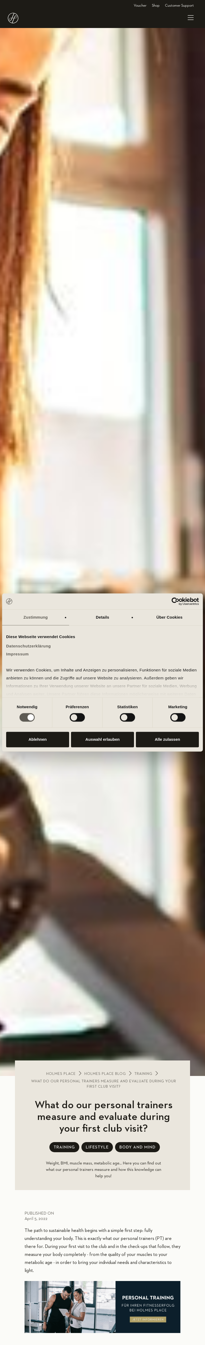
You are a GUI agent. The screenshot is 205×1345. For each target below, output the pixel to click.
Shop (156, 5)
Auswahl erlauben (102, 739)
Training (143, 1074)
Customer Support (179, 5)
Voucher (140, 5)
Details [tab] (102, 617)
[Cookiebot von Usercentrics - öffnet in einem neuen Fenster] (175, 601)
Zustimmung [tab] (35, 617)
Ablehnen (38, 739)
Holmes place (61, 1074)
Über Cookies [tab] (169, 617)
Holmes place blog (105, 1074)
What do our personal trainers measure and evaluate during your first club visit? (103, 1083)
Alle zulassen (167, 739)
